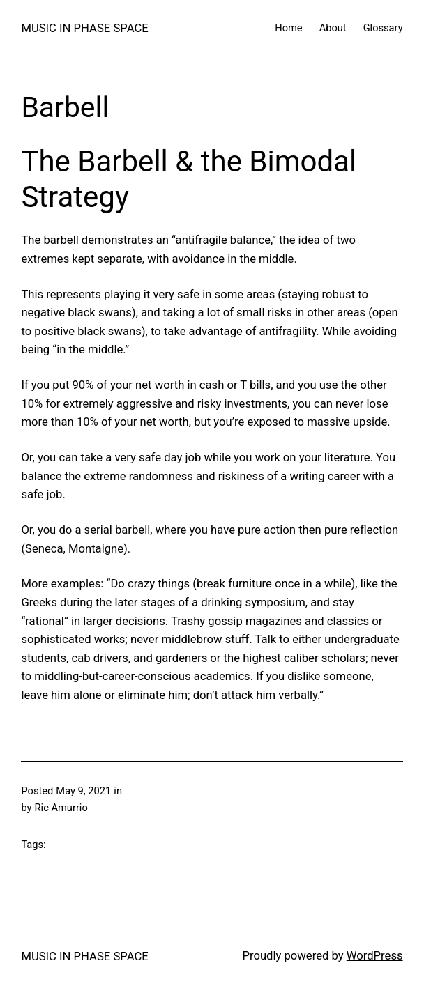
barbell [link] (60, 240)
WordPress (375, 955)
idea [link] (309, 240)
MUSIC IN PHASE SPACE (84, 28)
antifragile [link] (201, 240)
